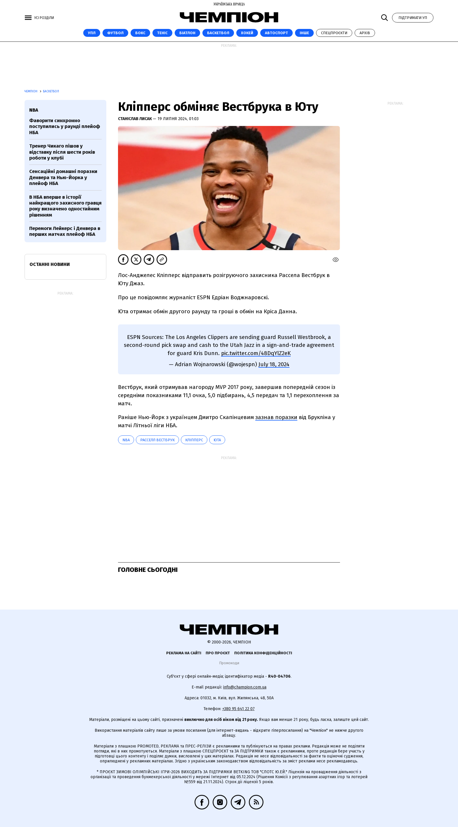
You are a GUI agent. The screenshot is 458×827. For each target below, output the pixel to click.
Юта (217, 440)
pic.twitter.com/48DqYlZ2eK (256, 353)
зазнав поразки (276, 417)
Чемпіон (31, 91)
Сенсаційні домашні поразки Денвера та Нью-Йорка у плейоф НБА (63, 177)
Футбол (115, 33)
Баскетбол (218, 33)
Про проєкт (218, 653)
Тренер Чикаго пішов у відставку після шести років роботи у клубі (62, 152)
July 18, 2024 (274, 364)
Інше (304, 33)
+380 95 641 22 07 (238, 708)
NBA (126, 440)
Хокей (247, 33)
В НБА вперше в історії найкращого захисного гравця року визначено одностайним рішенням (65, 206)
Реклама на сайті (183, 653)
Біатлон (187, 33)
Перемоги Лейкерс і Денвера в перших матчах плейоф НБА (64, 231)
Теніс (162, 33)
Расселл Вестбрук (157, 440)
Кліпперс (194, 440)
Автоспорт (276, 33)
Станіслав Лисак (135, 118)
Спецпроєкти (334, 33)
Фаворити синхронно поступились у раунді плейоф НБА (64, 126)
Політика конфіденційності (263, 653)
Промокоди (229, 663)
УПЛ (92, 33)
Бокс (140, 33)
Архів (365, 33)
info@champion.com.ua (244, 687)
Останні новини (50, 264)
